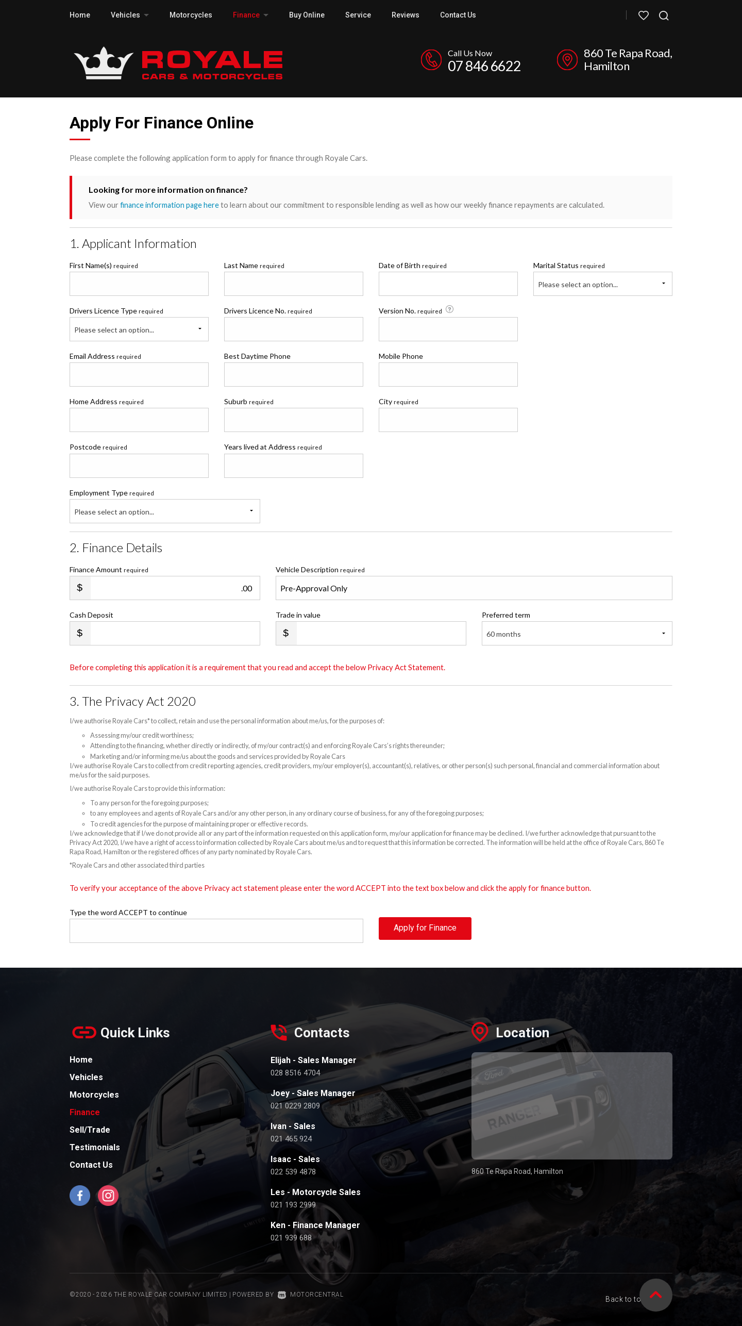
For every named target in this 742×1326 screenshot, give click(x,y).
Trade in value (298, 614)
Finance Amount (109, 569)
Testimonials (95, 1147)
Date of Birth (413, 264)
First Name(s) (104, 264)
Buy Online (307, 15)
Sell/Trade (90, 1129)
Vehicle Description (320, 569)
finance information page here (170, 204)
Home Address (107, 401)
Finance (250, 15)
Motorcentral (311, 1294)
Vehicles (130, 15)
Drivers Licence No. (268, 310)
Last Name (254, 264)
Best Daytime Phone (257, 355)
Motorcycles (191, 15)
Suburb (249, 401)
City (398, 401)
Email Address (105, 355)
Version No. (417, 309)
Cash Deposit (91, 614)
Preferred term (506, 614)
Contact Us (458, 15)
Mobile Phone (401, 355)
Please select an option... (578, 283)
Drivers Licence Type (116, 310)
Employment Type (165, 505)
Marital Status (569, 264)
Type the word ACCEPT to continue (128, 911)
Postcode (98, 446)
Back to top (632, 1293)
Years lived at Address (273, 446)
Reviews (405, 15)
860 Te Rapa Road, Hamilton (628, 59)
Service (358, 15)
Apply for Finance (425, 930)
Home (80, 15)
